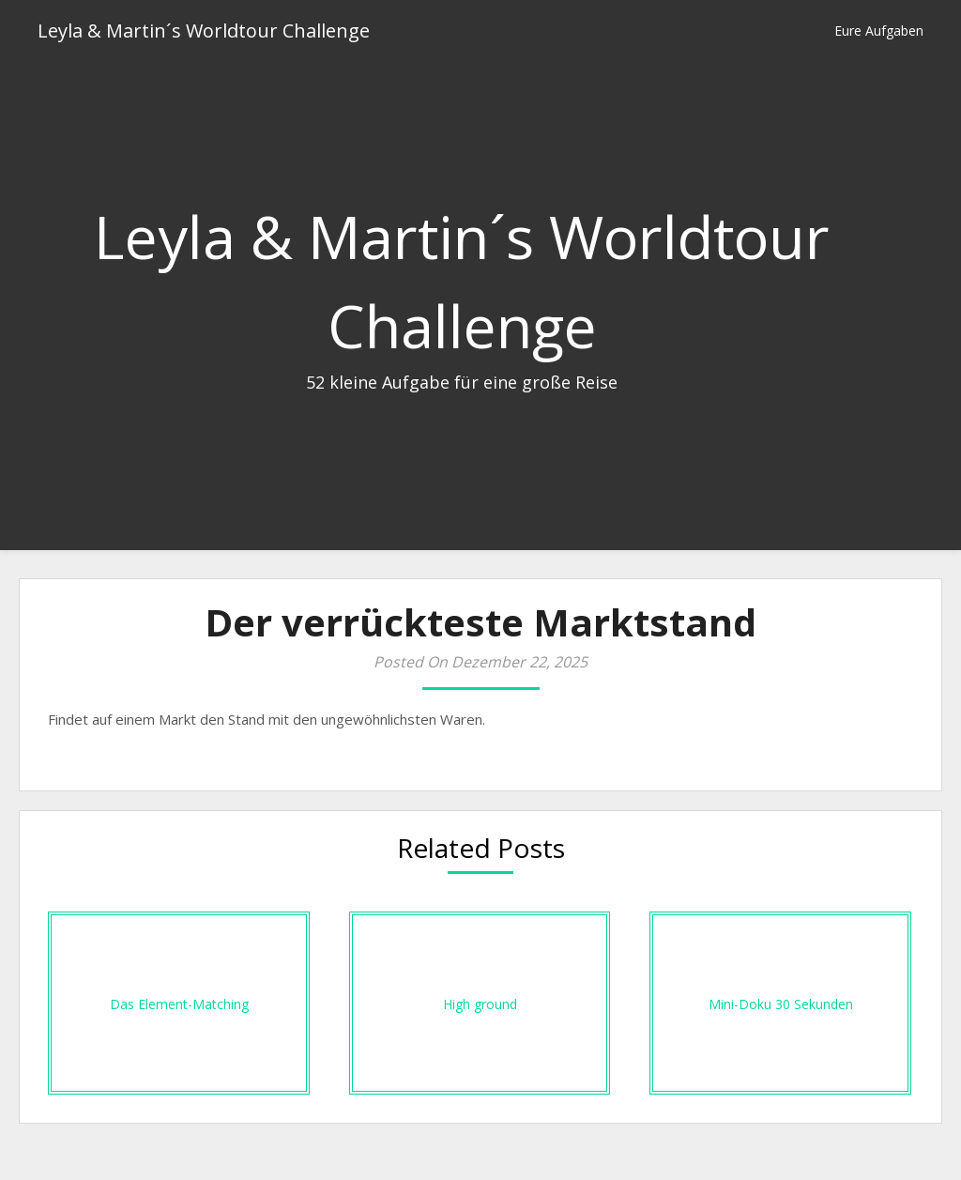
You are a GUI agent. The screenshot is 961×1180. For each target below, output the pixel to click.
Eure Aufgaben (878, 30)
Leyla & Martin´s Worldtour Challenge (204, 30)
